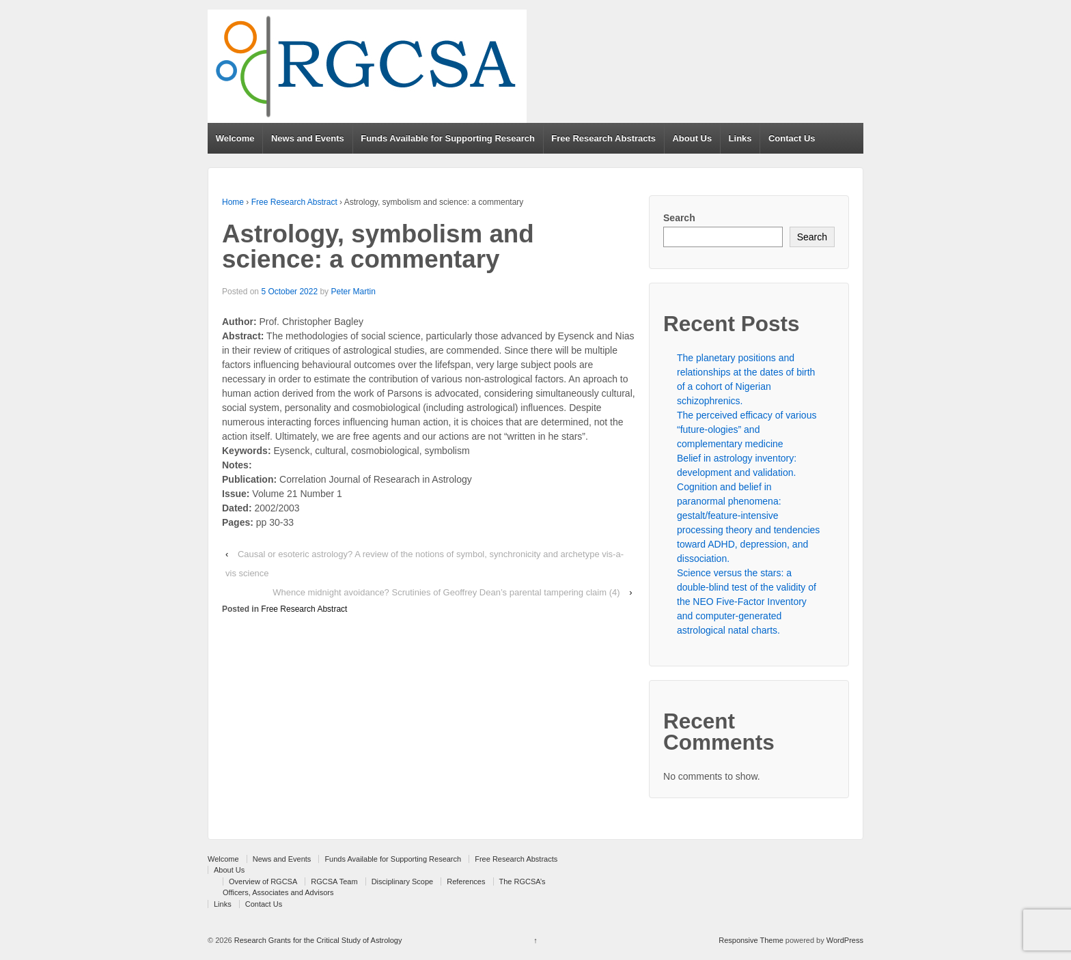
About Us (692, 138)
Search (679, 217)
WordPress (844, 940)
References (466, 881)
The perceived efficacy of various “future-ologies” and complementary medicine (746, 429)
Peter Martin (353, 291)
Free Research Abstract (294, 202)
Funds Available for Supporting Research (448, 138)
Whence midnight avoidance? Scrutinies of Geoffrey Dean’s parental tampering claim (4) (446, 592)
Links (740, 138)
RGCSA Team (334, 881)
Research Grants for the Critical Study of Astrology (317, 940)
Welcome (235, 138)
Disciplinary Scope (402, 881)
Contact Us (792, 138)
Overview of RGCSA (263, 881)
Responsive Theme (751, 940)
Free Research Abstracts (603, 138)
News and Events (307, 138)
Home (233, 202)
